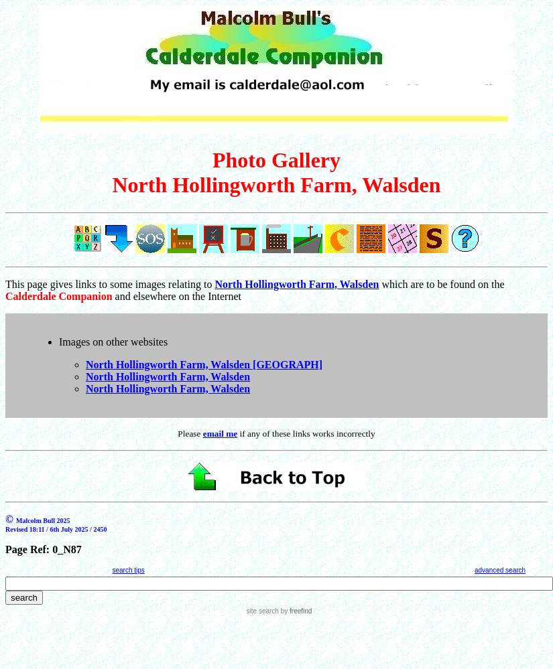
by (295, 611)
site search (263, 611)
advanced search (500, 570)
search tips (128, 570)
